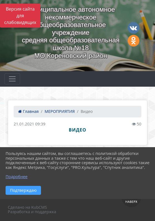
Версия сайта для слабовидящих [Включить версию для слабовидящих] (20, 15)
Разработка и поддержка (32, 211)
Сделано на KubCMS (27, 207)
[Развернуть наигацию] (12, 78)
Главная (28, 111)
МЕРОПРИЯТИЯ (60, 111)
